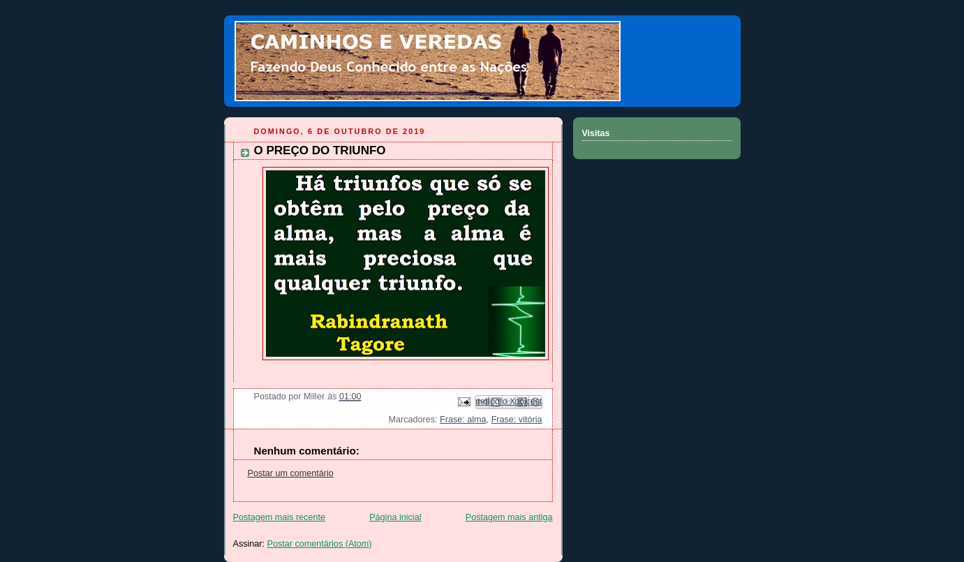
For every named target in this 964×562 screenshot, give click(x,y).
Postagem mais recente (279, 517)
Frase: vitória (516, 419)
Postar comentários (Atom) (319, 544)
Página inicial (395, 517)
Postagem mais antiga (509, 517)
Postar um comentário (291, 473)
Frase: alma (463, 419)
